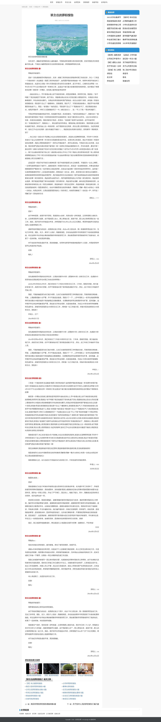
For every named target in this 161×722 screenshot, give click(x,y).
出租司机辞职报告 (32, 699)
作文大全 (68, 2)
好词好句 (104, 2)
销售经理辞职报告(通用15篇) (73, 692)
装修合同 (126, 81)
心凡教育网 (49, 713)
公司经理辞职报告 (69, 683)
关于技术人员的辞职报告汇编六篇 (86, 704)
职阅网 (22, 713)
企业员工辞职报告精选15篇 (73, 696)
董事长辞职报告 (68, 686)
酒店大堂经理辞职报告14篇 (36, 686)
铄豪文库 (28, 713)
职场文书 (59, 2)
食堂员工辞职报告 (69, 699)
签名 (124, 77)
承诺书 (125, 73)
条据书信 (95, 2)
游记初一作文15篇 (130, 59)
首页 (51, 2)
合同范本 (77, 2)
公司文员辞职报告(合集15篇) (36, 689)
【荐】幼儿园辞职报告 (34, 683)
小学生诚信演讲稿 (114, 43)
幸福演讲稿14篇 (129, 32)
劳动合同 (110, 81)
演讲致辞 (86, 2)
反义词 (109, 77)
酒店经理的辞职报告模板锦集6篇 (43, 704)
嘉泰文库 (57, 713)
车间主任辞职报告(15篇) (34, 692)
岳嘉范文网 (41, 713)
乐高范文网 (78, 719)
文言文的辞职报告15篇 (71, 689)
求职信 (109, 73)
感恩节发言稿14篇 (114, 28)
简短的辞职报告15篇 (33, 696)
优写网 (34, 713)
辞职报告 (45, 7)
